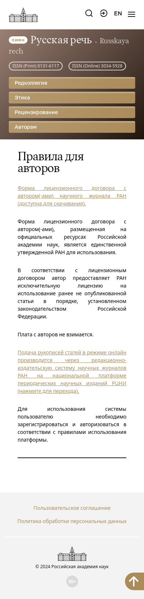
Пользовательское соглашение (72, 507)
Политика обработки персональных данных (71, 521)
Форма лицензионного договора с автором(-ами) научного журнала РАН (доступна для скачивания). (72, 196)
